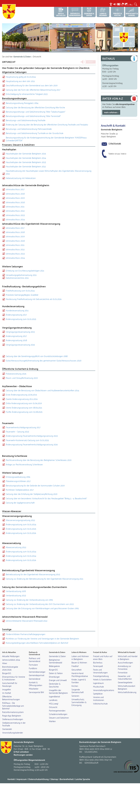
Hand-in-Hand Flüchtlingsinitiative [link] (80, 674)
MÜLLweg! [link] (53, 703)
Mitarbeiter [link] (33, 688)
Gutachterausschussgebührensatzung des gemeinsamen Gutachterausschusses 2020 (43, 360)
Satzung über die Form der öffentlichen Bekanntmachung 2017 (33, 89)
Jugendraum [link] (98, 683)
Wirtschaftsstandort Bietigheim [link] (126, 687)
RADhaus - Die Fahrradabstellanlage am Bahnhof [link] (13, 705)
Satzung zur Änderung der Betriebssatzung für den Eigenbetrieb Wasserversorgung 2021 (44, 578)
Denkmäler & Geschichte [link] (54, 685)
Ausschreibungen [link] (125, 662)
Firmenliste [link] (122, 672)
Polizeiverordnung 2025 (16, 373)
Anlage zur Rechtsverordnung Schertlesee (24, 464)
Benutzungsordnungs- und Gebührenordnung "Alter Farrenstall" (33, 116)
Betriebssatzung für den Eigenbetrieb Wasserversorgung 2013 (33, 574)
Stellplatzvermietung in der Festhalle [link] (14, 724)
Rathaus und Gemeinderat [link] (34, 659)
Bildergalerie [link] (54, 666)
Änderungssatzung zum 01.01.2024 (21, 524)
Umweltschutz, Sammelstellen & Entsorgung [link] (79, 702)
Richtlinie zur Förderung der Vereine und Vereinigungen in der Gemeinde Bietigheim (42, 638)
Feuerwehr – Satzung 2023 (17, 431)
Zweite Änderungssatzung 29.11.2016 (22, 399)
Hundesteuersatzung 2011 (17, 310)
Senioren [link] (75, 696)
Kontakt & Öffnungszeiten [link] (35, 683)
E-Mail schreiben (21, 752)
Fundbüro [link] (33, 668)
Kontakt (11, 779)
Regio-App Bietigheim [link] (11, 715)
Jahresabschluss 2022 (15, 210)
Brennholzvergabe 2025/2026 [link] (10, 668)
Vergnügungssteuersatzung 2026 (20, 344)
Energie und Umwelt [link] (58, 680)
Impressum (22, 779)
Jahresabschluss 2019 (15, 197)
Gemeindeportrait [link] (36, 675)
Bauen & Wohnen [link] (79, 662)
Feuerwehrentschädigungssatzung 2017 (23, 427)
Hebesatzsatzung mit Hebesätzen (21, 178)
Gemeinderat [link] (34, 679)
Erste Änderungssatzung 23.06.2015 (21, 394)
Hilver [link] (4, 663)
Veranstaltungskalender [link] (12, 732)
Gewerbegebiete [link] (125, 682)
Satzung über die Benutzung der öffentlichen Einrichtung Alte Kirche (35, 107)
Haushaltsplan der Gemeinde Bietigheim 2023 (26, 162)
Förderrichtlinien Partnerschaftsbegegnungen (25, 634)
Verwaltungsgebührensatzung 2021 (21, 274)
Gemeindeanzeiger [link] (37, 672)
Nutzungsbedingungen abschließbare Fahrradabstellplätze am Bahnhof (37, 642)
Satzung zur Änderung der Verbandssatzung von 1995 (29, 599)
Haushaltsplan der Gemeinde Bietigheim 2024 (26, 157)
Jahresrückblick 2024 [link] (11, 660)
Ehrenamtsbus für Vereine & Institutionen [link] (13, 678)
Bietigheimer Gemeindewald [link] (55, 661)
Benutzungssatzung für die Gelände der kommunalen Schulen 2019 (35, 485)
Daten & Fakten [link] (56, 673)
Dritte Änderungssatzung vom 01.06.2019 (24, 403)
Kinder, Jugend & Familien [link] (79, 680)
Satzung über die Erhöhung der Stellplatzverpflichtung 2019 (31, 494)
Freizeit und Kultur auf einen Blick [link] (102, 657)
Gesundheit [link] (76, 669)
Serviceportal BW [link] (36, 692)
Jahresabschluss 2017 (15, 189)
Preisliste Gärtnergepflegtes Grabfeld (22, 294)
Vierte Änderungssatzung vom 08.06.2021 (24, 407)
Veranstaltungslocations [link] (103, 690)
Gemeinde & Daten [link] (57, 656)
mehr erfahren (110, 112)
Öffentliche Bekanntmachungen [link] (11, 697)
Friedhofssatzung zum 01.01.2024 (20, 290)
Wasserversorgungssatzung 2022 (20, 520)
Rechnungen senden (23, 755)
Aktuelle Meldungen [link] (10, 656)
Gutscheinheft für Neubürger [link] (9, 684)
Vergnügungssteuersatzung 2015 (20, 331)
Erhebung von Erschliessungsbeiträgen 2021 (25, 270)
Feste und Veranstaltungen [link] (100, 671)
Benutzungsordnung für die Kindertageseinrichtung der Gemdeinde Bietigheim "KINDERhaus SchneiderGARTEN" (46, 139)
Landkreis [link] (53, 700)
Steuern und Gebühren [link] (59, 717)
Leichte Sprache (82, 779)
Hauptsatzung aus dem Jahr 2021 (20, 81)
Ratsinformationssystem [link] (13, 712)
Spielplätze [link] (98, 693)
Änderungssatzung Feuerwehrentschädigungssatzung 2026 (32, 444)
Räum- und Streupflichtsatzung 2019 (22, 377)
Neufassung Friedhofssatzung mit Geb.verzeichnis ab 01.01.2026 (34, 299)
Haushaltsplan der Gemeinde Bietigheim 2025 (26, 153)
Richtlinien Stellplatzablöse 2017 (20, 489)
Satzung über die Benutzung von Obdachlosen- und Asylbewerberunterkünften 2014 (42, 390)
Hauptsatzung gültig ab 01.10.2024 (21, 76)
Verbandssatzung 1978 (16, 591)
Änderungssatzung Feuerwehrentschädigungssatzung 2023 (32, 435)
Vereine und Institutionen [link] (98, 698)
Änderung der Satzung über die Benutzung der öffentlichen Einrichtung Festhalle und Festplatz (47, 124)
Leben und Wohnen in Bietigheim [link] (80, 657)
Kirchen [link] (75, 686)
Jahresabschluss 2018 (15, 193)
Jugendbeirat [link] (54, 696)
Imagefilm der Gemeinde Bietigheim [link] (58, 691)
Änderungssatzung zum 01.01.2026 (21, 533)
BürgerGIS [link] (6, 673)
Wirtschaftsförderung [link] (127, 692)
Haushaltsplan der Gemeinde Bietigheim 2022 (26, 166)
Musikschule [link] (98, 686)
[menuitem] (111, 4)
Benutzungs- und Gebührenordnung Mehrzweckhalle (29, 128)
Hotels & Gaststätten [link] (102, 679)
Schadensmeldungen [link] (58, 714)
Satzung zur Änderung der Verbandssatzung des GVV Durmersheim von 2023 (40, 604)
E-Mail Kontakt (115, 143)
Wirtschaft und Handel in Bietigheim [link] (127, 657)
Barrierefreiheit (67, 779)
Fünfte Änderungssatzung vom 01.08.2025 (24, 411)
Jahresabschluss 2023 (15, 215)
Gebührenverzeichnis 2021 (17, 277)
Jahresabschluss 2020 (15, 202)
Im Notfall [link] (6, 693)
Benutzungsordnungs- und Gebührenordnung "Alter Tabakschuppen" (35, 111)
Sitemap (54, 779)
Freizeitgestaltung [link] (101, 676)
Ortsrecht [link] (53, 707)
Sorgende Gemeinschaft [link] (78, 690)
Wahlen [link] (52, 721)
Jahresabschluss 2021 (15, 206)
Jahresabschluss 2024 (15, 219)
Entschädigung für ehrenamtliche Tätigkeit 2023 (27, 94)
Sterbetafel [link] (7, 729)
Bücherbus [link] (97, 662)
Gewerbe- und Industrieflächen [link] (125, 677)
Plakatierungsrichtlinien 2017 (18, 481)
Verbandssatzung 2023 (16, 595)
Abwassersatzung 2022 (16, 547)
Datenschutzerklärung (38, 779)
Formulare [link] (33, 664)
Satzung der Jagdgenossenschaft (20, 502)
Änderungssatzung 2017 (16, 314)
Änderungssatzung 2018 (16, 340)
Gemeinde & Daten (22, 56)
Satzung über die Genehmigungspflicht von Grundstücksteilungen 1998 (37, 356)
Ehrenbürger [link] (54, 677)
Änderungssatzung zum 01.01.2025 (21, 319)
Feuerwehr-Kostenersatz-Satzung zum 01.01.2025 (27, 440)
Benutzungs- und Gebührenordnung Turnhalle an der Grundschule (34, 133)
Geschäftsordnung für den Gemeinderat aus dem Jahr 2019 (31, 85)
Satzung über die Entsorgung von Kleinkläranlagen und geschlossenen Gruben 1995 (42, 608)
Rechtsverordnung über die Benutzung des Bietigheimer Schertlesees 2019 (38, 460)
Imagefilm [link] (6, 689)
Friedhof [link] (75, 666)
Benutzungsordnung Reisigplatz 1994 (22, 103)
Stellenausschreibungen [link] (12, 719)
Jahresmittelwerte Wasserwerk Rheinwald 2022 (26, 620)
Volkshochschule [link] (100, 703)
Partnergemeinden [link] (57, 710)
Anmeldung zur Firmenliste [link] (124, 667)
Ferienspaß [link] (98, 666)
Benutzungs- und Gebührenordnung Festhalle (25, 120)
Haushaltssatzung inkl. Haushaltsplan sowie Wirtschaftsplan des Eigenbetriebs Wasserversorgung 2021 (48, 172)
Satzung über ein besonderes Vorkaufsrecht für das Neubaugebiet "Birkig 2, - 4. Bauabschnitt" (46, 498)
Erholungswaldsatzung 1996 (18, 476)
